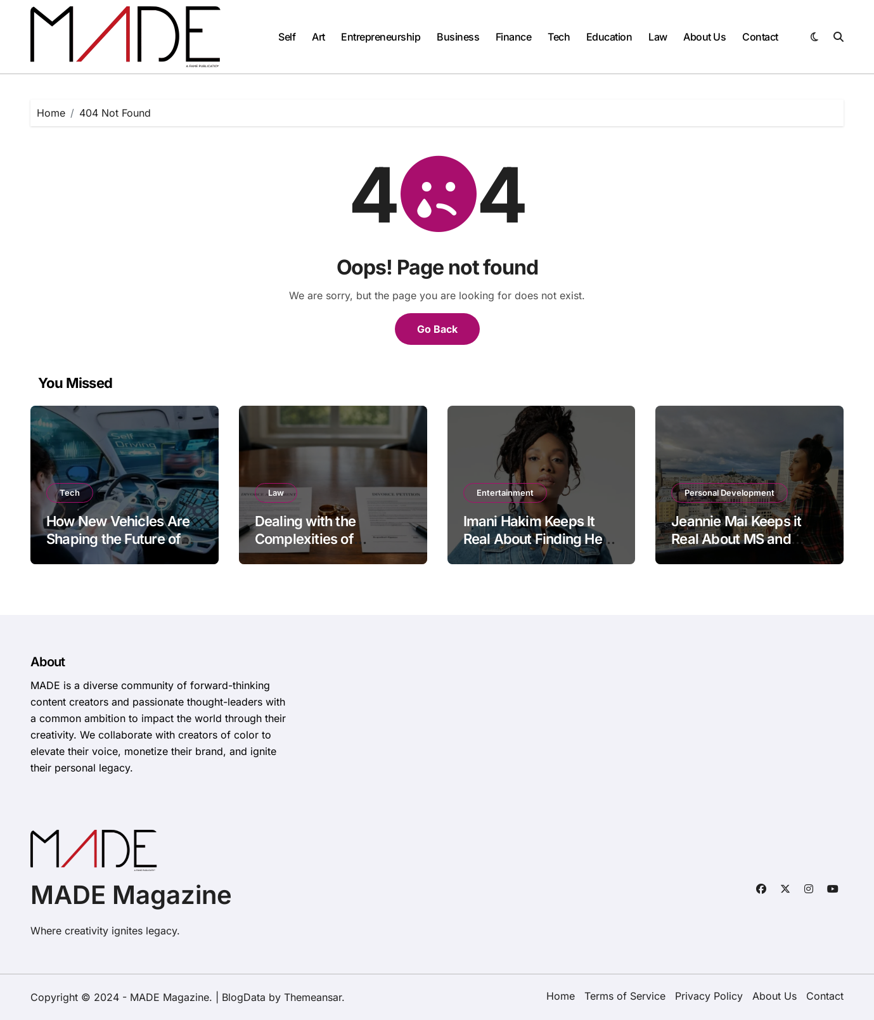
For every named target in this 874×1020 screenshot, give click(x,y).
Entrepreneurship (380, 36)
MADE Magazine (131, 894)
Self (286, 36)
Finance (514, 36)
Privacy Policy (709, 996)
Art (318, 36)
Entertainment (505, 492)
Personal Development (729, 492)
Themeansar (313, 997)
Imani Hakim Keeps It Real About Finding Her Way (535, 539)
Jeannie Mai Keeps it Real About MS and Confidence (736, 539)
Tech (559, 36)
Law (657, 36)
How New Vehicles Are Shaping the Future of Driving (118, 539)
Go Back (437, 329)
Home (560, 996)
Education (609, 36)
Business (458, 36)
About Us (704, 36)
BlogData (244, 997)
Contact (760, 36)
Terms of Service (624, 996)
